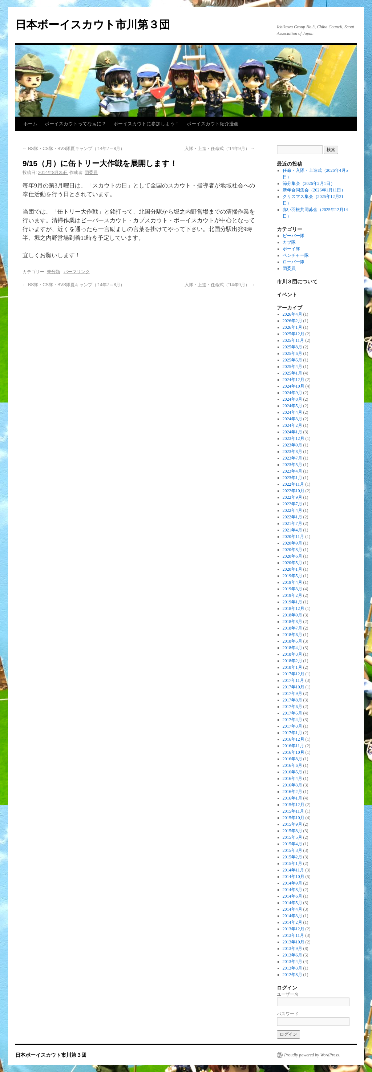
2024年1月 (292, 431)
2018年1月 (292, 667)
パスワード (288, 1013)
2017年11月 (293, 680)
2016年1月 (292, 798)
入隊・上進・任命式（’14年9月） (220, 148)
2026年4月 (292, 314)
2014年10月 (293, 876)
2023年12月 (293, 438)
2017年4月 (292, 719)
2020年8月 (292, 549)
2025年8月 (292, 346)
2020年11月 (293, 536)
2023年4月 (292, 471)
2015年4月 (292, 843)
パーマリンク (77, 271)
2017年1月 (292, 732)
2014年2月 (292, 922)
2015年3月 (292, 850)
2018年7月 (292, 628)
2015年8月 (292, 830)
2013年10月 (293, 941)
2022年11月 (293, 484)
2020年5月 (292, 562)
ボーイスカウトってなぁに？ (75, 123)
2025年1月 (292, 373)
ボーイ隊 (291, 248)
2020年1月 (292, 569)
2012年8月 (292, 974)
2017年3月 (292, 726)
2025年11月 (293, 340)
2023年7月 (292, 458)
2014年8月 (292, 889)
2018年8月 (292, 621)
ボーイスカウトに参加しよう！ (146, 123)
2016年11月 (293, 745)
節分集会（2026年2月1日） (309, 183)
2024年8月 (292, 399)
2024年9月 (292, 392)
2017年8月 (292, 700)
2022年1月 (292, 516)
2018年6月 (292, 634)
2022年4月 (292, 510)
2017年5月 (292, 713)
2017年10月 (293, 686)
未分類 (53, 271)
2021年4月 (292, 530)
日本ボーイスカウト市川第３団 (92, 25)
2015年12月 (293, 804)
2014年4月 (292, 909)
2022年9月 (292, 497)
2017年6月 (292, 706)
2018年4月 (292, 647)
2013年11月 (293, 935)
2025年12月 (293, 333)
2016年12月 (293, 739)
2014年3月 (292, 915)
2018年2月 (292, 660)
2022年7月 (292, 503)
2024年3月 (292, 418)
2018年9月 (292, 615)
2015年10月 (293, 817)
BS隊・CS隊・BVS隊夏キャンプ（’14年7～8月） (74, 148)
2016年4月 (292, 778)
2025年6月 (292, 353)
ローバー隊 (293, 261)
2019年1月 (292, 601)
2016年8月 (292, 758)
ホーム (30, 123)
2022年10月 (293, 490)
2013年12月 (293, 928)
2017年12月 (293, 673)
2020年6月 (292, 556)
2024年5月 (292, 405)
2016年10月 (293, 752)
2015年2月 (292, 856)
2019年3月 (292, 588)
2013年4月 (292, 961)
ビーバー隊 (293, 235)
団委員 (91, 172)
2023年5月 (292, 464)
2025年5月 (292, 360)
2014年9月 (292, 883)
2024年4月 (292, 412)
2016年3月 (292, 785)
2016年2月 (292, 791)
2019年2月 (292, 595)
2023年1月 (292, 477)
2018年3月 (292, 654)
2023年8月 (292, 451)
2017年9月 (292, 693)
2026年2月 (292, 320)
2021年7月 (292, 523)
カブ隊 (289, 242)
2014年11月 (293, 870)
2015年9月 (292, 824)
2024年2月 (292, 425)
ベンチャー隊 (296, 255)
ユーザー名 (288, 994)
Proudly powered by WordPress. (312, 1054)
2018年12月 (293, 608)
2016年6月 (292, 765)
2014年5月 (292, 902)
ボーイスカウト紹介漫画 (213, 123)
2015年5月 (292, 837)
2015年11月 (293, 811)
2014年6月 (292, 896)
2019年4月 (292, 582)
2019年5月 (292, 575)
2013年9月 (292, 948)
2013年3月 (292, 968)
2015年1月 (292, 863)
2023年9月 (292, 445)
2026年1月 (292, 327)
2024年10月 (293, 386)
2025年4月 (292, 366)
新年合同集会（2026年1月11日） (314, 190)
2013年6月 (292, 955)
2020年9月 (292, 543)
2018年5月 (292, 641)
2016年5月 (292, 771)
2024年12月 (293, 379)
